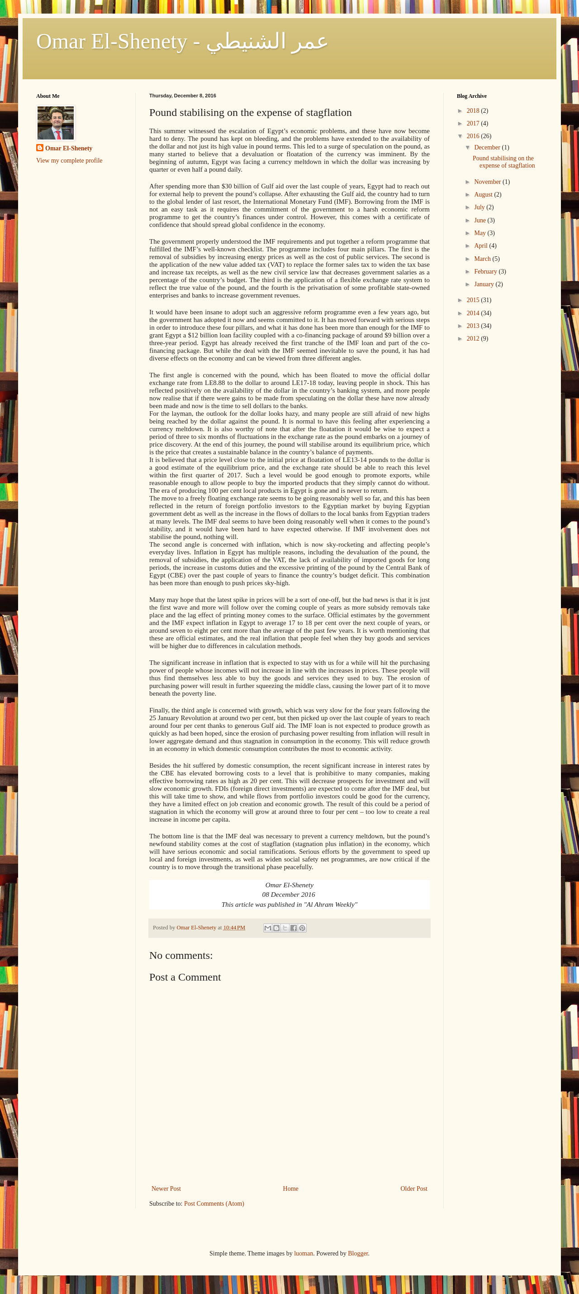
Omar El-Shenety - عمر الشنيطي (182, 41)
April (481, 245)
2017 (474, 123)
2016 (474, 136)
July (480, 207)
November (488, 181)
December (488, 147)
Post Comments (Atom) (214, 1203)
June (480, 220)
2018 (474, 110)
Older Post (414, 1188)
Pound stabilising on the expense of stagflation (504, 162)
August (484, 194)
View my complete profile (69, 160)
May (480, 233)
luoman (303, 1253)
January (484, 284)
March (483, 258)
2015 (474, 300)
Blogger (358, 1253)
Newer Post (166, 1188)
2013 (474, 325)
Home (291, 1188)
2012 (474, 338)
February (486, 271)
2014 (474, 313)
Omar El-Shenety (68, 148)
